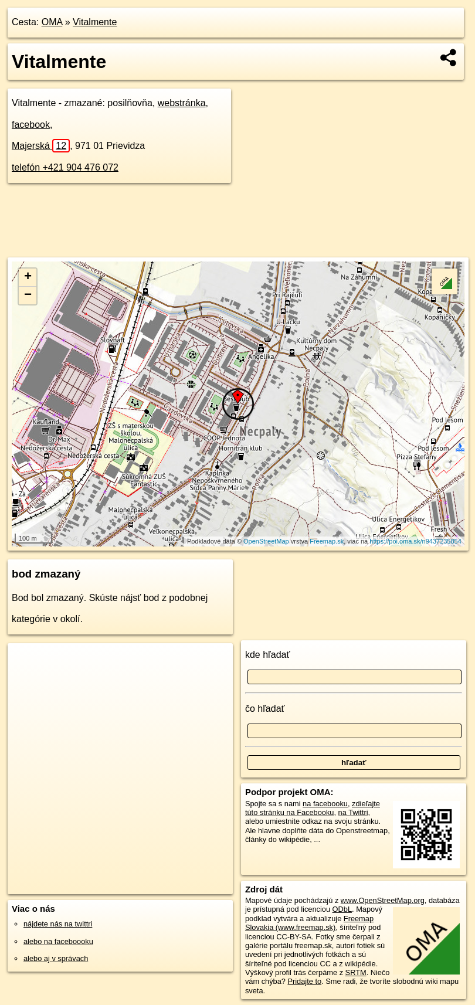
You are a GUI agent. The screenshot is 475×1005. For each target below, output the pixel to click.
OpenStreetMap (266, 541)
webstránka (182, 103)
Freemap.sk (327, 541)
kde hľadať (267, 655)
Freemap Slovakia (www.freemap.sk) (309, 923)
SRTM (356, 972)
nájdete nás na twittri (57, 923)
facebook (31, 125)
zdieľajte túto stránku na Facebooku (312, 808)
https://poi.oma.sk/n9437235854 (415, 541)
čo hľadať (265, 709)
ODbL (342, 909)
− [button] (28, 295)
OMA (52, 22)
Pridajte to (304, 981)
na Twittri (353, 812)
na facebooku (325, 803)
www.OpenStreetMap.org (383, 900)
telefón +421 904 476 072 (65, 167)
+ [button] (28, 277)
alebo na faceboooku (58, 941)
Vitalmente (95, 22)
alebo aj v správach (55, 958)
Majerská (41, 145)
